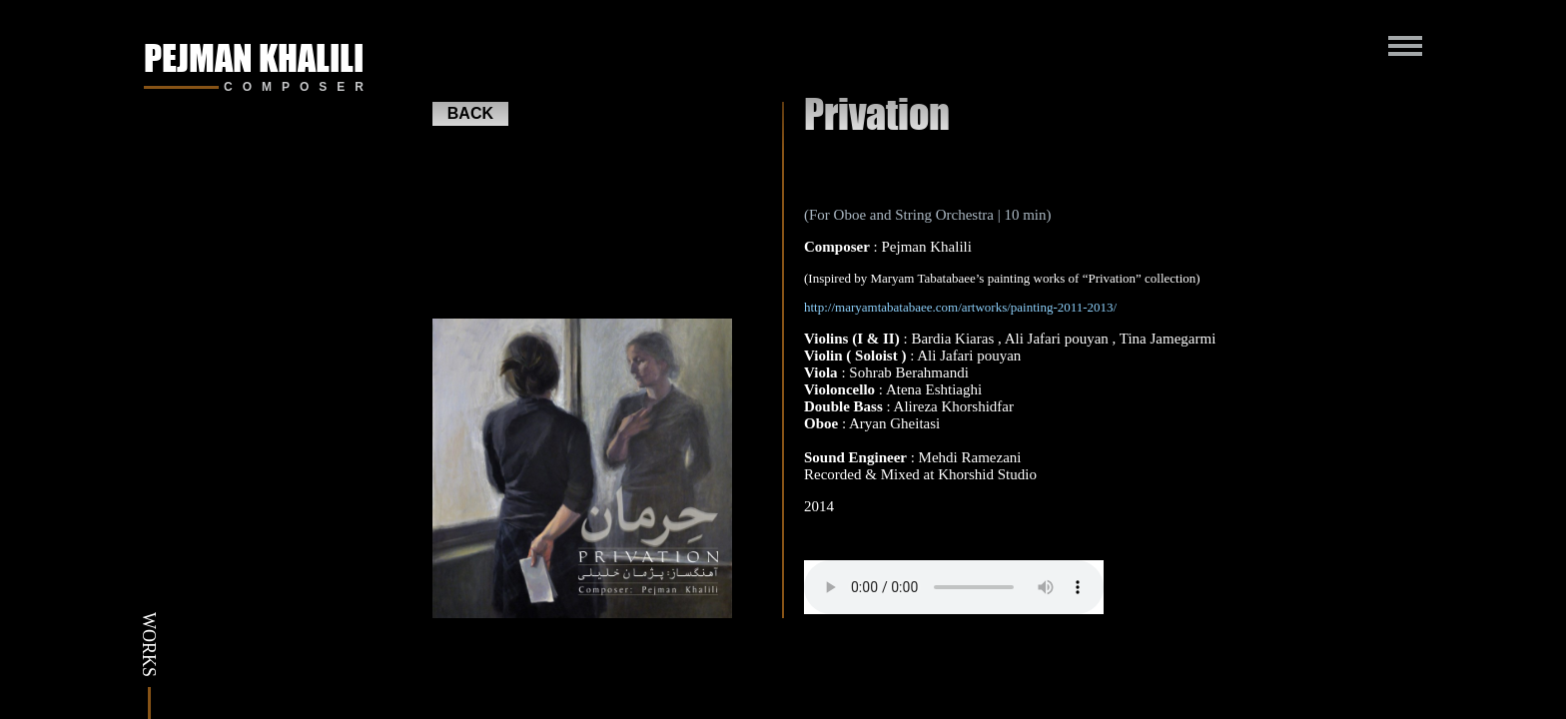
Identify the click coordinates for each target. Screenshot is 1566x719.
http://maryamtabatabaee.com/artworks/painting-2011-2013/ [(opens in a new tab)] (960, 307)
